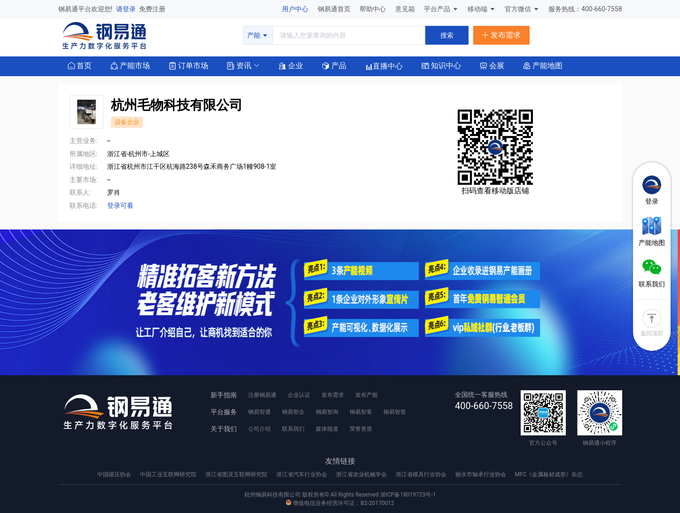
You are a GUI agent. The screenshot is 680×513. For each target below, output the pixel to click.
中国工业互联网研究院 (169, 474)
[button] (239, 65)
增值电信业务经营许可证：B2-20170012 (340, 503)
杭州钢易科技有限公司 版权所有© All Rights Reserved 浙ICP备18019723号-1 (340, 494)
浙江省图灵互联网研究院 (237, 474)
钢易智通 (259, 412)
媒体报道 (327, 429)
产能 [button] (257, 35)
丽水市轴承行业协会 (481, 474)
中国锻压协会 (115, 474)
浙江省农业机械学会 (362, 474)
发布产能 (366, 395)
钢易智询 (327, 412)
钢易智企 (293, 412)
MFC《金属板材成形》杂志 (549, 474)
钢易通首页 (335, 9)
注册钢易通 (262, 395)
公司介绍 (259, 429)
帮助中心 (373, 9)
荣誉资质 (361, 429)
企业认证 (299, 395)
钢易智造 (394, 412)
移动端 (481, 9)
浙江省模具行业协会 (422, 474)
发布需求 (332, 395)
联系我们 (293, 429)
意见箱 (405, 9)
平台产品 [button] (437, 9)
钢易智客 (361, 412)
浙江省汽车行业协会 (302, 474)
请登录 (126, 9)
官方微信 (522, 9)
